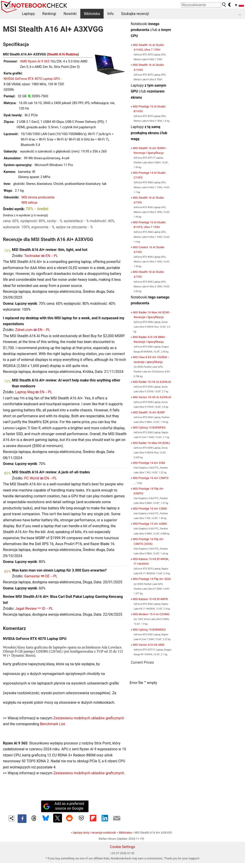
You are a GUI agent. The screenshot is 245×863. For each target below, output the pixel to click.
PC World (31, 478)
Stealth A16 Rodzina (63, 54)
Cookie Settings (122, 847)
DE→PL (51, 576)
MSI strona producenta (38, 197)
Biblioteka (92, 14)
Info (110, 14)
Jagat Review (26, 608)
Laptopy (28, 14)
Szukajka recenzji (135, 14)
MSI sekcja (29, 203)
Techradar (32, 256)
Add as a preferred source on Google (63, 806)
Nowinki (70, 14)
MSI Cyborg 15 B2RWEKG (149, 629)
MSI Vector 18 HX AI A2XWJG (152, 397)
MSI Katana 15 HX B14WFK (150, 599)
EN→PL (51, 256)
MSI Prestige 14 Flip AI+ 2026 (152, 579)
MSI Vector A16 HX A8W (148, 644)
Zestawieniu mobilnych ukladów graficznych (88, 718)
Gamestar (32, 576)
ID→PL (47, 608)
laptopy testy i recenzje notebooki (94, 832)
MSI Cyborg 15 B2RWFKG (149, 427)
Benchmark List (52, 724)
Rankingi (49, 14)
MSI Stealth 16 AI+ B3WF (149, 412)
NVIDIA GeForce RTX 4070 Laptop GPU (32, 79)
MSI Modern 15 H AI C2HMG (151, 614)
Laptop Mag (24, 392)
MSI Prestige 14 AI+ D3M (149, 463)
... (239, 14)
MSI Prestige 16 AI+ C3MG (150, 508)
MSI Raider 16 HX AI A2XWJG (152, 382)
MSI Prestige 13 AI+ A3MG (150, 523)
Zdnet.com (24, 330)
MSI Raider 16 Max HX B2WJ (151, 443)
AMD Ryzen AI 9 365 (35, 61)
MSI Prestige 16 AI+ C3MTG (151, 478)
